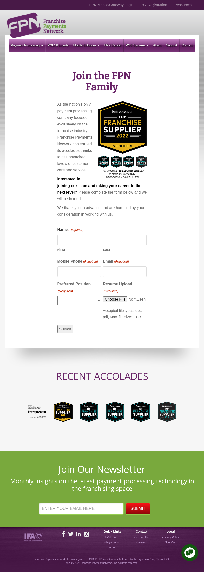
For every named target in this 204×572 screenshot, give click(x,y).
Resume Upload (117, 287)
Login (111, 547)
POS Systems (137, 45)
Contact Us (141, 537)
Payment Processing (27, 45)
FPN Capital (112, 45)
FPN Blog (111, 537)
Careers (141, 542)
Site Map (170, 542)
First (61, 250)
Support (171, 45)
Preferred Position (74, 287)
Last (106, 250)
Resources (183, 5)
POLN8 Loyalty (58, 45)
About (157, 45)
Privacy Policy (170, 537)
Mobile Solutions (86, 45)
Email (116, 261)
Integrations (111, 542)
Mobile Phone (77, 261)
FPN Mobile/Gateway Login (111, 5)
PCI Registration (154, 5)
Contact (187, 45)
